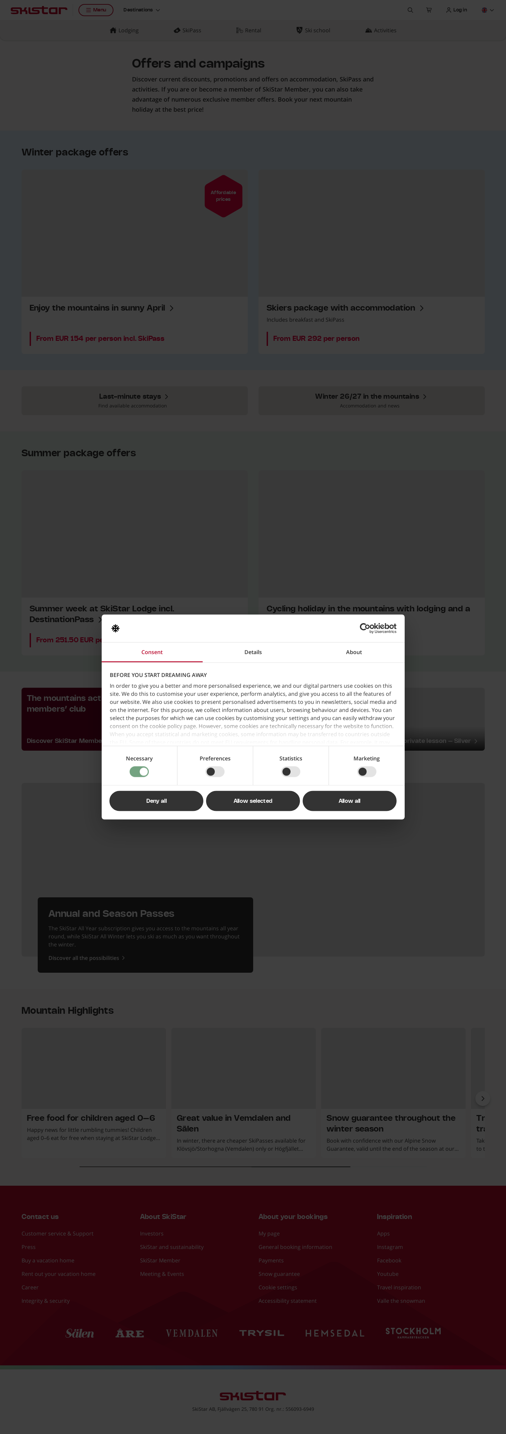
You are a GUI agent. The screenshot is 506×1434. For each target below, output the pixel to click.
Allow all (350, 801)
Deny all (156, 801)
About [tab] (354, 652)
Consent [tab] (152, 652)
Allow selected (253, 801)
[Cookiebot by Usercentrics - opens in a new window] (367, 628)
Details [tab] (253, 652)
